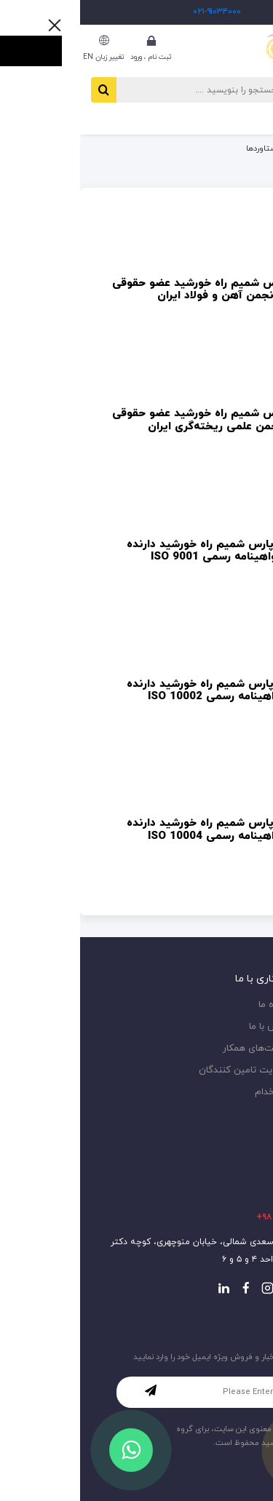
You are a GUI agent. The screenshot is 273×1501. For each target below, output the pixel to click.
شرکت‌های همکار (176, 1048)
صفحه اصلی (241, 148)
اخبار (253, 1027)
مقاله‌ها (247, 1005)
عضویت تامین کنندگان (164, 1070)
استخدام (192, 1092)
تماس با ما (189, 1027)
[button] (230, 119)
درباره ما (194, 1005)
